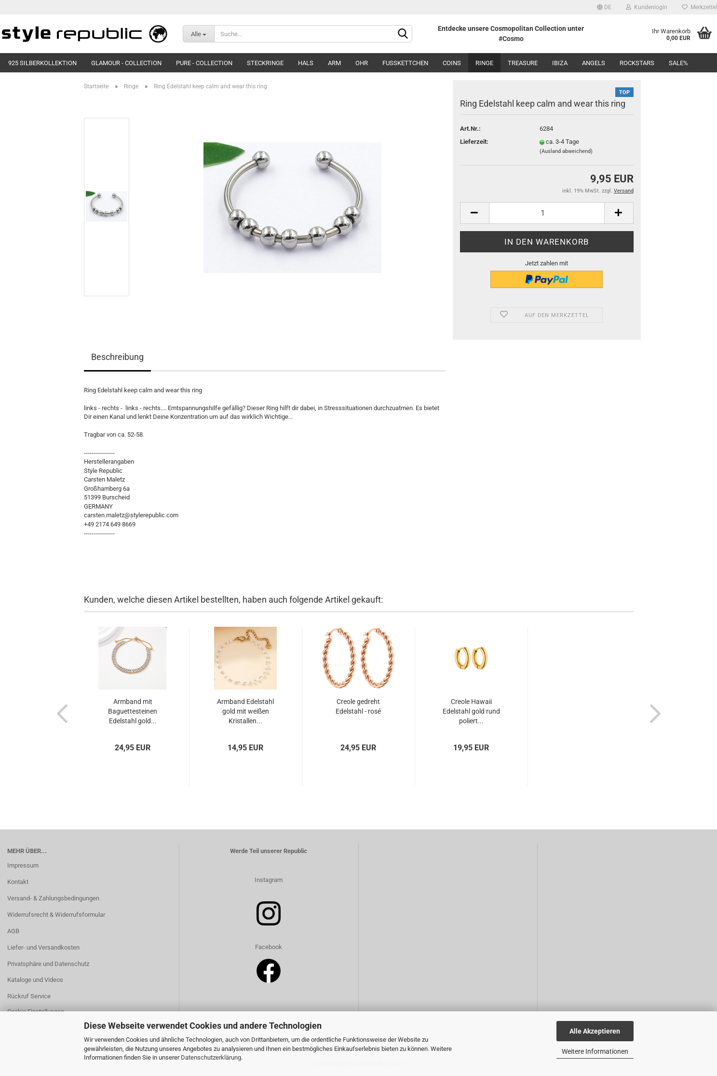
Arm (334, 63)
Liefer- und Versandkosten (43, 947)
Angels (593, 63)
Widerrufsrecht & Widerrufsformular (56, 914)
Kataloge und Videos (35, 979)
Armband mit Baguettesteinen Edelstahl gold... (132, 711)
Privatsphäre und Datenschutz (48, 963)
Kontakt (17, 881)
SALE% (678, 63)
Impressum (23, 865)
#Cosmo (511, 38)
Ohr (361, 63)
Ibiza (560, 63)
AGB (13, 931)
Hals (305, 63)
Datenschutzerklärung (211, 1057)
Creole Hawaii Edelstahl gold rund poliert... (471, 711)
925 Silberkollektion (42, 63)
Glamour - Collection (126, 63)
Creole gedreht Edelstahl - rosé (358, 706)
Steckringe (265, 63)
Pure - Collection (204, 63)
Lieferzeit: (474, 141)
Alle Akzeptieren (594, 1031)
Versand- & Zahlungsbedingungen (53, 898)
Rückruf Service (29, 996)
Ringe (484, 63)
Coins (452, 63)
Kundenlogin (646, 7)
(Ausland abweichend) (566, 151)
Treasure (523, 63)
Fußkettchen (405, 63)
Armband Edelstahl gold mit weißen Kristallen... (245, 711)
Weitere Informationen (595, 1051)
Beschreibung (117, 357)
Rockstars (637, 63)
